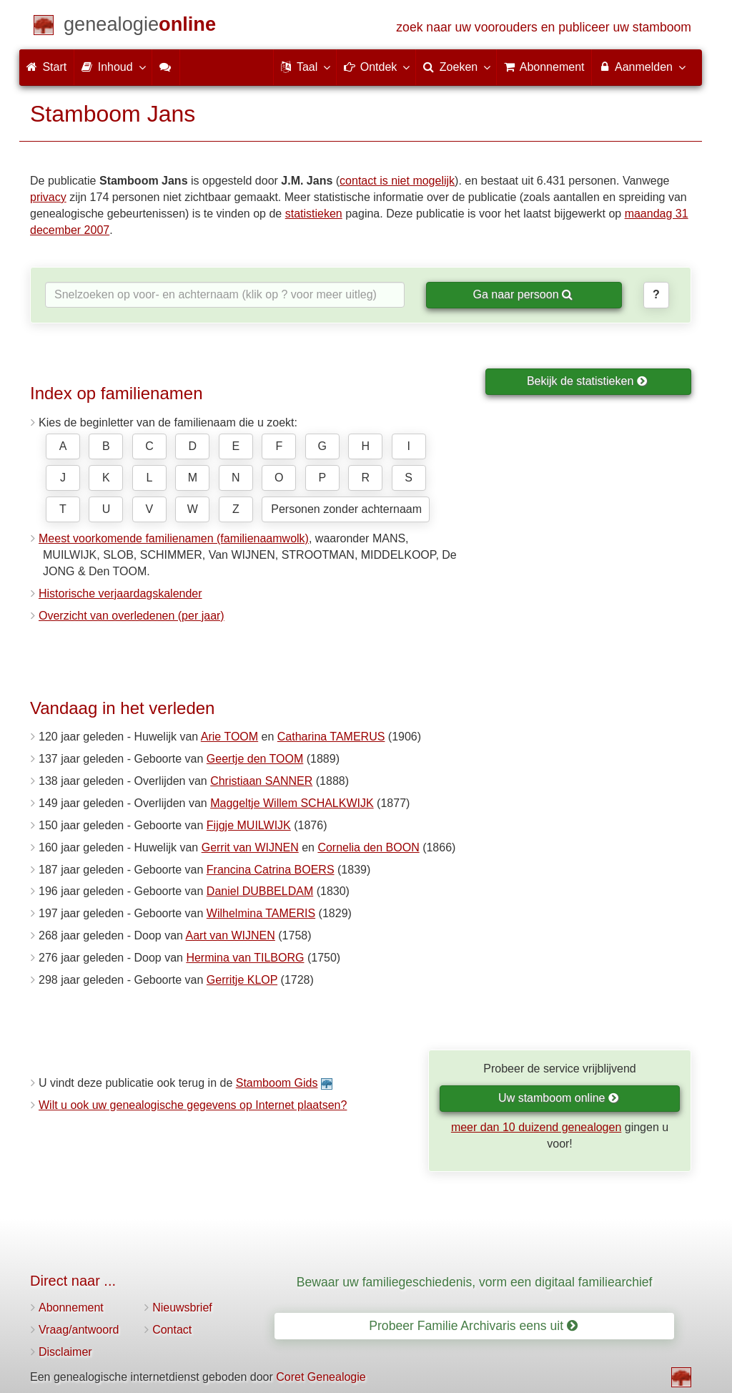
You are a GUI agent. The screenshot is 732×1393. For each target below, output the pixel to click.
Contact (172, 1330)
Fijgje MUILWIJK (249, 825)
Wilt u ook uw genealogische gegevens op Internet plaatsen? (193, 1105)
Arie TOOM (229, 736)
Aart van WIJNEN (229, 935)
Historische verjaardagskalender (120, 593)
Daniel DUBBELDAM (260, 891)
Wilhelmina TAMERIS (261, 913)
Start (46, 67)
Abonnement (71, 1307)
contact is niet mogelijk (397, 181)
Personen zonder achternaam (346, 509)
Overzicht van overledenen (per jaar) (131, 616)
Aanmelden (641, 66)
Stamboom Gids (277, 1083)
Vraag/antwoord (79, 1330)
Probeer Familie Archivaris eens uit (473, 1326)
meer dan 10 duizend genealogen (536, 1127)
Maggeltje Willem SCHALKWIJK (292, 803)
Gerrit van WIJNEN (250, 847)
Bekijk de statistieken (587, 381)
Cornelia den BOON (368, 847)
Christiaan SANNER (261, 781)
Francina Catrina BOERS (271, 870)
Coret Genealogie (320, 1377)
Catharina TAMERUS (331, 736)
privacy (48, 197)
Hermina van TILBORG (245, 958)
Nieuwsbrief (182, 1307)
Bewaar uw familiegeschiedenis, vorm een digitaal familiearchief (475, 1282)
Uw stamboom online (558, 1098)
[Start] (140, 27)
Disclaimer (65, 1352)
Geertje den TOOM (255, 759)
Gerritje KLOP (242, 980)
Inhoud (112, 66)
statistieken (313, 213)
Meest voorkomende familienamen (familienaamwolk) (174, 538)
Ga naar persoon (523, 294)
